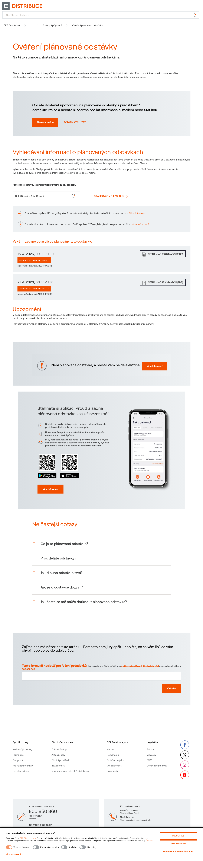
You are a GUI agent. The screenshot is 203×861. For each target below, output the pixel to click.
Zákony (150, 743)
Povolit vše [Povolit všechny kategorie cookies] (178, 836)
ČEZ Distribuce (12, 25)
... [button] (31, 25)
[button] (101, 554)
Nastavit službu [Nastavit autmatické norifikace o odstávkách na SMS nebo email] (45, 122)
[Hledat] (100, 15)
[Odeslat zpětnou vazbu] (166, 700)
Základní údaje (59, 743)
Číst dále (149, 841)
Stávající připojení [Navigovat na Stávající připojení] (52, 25)
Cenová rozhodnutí (156, 759)
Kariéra (110, 743)
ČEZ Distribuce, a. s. (28, 838)
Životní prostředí (60, 754)
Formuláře (18, 748)
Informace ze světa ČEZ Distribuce (70, 764)
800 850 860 (40, 684)
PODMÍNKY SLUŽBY (75, 122)
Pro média (112, 764)
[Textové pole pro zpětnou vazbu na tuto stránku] (101, 689)
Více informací (14, 854)
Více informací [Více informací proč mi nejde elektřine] (152, 370)
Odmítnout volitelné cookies (178, 850)
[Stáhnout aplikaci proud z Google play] (49, 480)
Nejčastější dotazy (22, 743)
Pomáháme (113, 748)
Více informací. (138, 213)
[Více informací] (51, 499)
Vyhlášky (150, 748)
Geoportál (18, 754)
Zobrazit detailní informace (34, 260)
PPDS (149, 754)
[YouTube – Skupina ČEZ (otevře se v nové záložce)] (184, 774)
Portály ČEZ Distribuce (129, 810)
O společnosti (114, 759)
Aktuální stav (58, 748)
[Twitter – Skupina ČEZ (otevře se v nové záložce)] (184, 750)
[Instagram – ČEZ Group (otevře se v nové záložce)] (184, 762)
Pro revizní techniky (23, 759)
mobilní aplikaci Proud (132, 681)
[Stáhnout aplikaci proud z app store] (70, 480)
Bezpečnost (57, 759)
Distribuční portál (150, 681)
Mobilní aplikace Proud (129, 813)
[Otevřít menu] (197, 6)
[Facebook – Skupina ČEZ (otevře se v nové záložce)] (184, 738)
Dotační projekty (115, 754)
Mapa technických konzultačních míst (135, 820)
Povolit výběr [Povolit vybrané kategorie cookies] (178, 843)
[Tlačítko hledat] (195, 15)
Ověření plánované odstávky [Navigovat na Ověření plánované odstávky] (87, 25)
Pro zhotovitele (21, 764)
